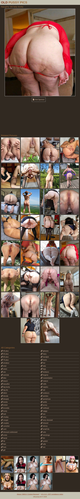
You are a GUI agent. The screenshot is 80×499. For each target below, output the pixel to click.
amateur (5, 363)
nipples (44, 387)
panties (44, 396)
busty (4, 411)
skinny (44, 426)
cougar (4, 420)
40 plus (5, 351)
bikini (4, 393)
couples (5, 423)
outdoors (45, 393)
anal (3, 366)
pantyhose (46, 399)
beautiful (5, 384)
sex (43, 414)
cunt (3, 429)
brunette (5, 408)
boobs (4, 402)
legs (43, 369)
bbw (3, 378)
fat (3, 441)
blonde (4, 396)
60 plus (5, 357)
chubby (5, 417)
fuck (3, 447)
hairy (43, 354)
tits (43, 438)
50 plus (5, 354)
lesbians (45, 372)
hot (43, 363)
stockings (45, 435)
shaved (44, 423)
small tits (45, 429)
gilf (3, 450)
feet (3, 444)
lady (43, 366)
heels (44, 360)
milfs (43, 384)
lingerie (44, 375)
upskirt (44, 441)
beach (4, 381)
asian (4, 369)
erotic (4, 435)
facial (4, 438)
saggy (44, 411)
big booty (5, 387)
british (4, 405)
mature (44, 381)
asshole (5, 375)
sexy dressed (47, 420)
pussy (44, 405)
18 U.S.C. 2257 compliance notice (52, 494)
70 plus (5, 360)
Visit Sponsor (38, 99)
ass (3, 372)
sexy (43, 417)
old (43, 390)
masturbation (46, 378)
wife (43, 444)
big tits (4, 390)
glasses (45, 351)
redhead (45, 408)
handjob (45, 357)
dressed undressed (9, 432)
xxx (43, 447)
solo (43, 432)
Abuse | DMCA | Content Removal (28, 494)
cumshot (5, 426)
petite (44, 402)
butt (3, 414)
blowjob (5, 399)
